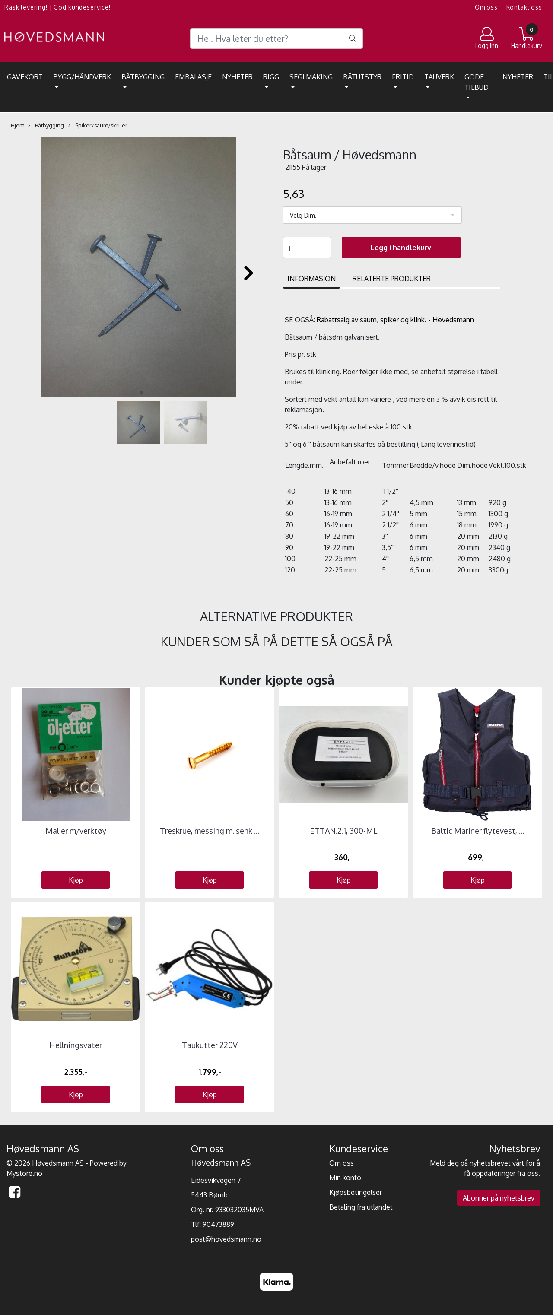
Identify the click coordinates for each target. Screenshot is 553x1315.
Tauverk (439, 77)
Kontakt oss (524, 7)
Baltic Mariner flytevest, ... (477, 830)
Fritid (403, 77)
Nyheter (237, 77)
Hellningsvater (75, 1045)
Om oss (486, 7)
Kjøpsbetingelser (355, 1192)
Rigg (271, 77)
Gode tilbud (476, 82)
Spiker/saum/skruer (97, 125)
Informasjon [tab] (311, 278)
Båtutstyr (362, 77)
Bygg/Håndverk (82, 77)
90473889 (218, 1224)
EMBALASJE (193, 77)
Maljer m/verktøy (75, 830)
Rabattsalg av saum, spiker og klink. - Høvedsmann (395, 319)
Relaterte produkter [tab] (392, 278)
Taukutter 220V (210, 1045)
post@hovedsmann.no (226, 1239)
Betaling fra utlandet (361, 1207)
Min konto (345, 1177)
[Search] (276, 38)
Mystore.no (24, 1173)
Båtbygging (143, 77)
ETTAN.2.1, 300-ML (343, 830)
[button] (135, 392)
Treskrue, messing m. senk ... (209, 830)
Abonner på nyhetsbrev (498, 1198)
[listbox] (372, 215)
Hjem (17, 125)
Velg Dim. (303, 215)
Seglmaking (311, 77)
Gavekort (25, 77)
